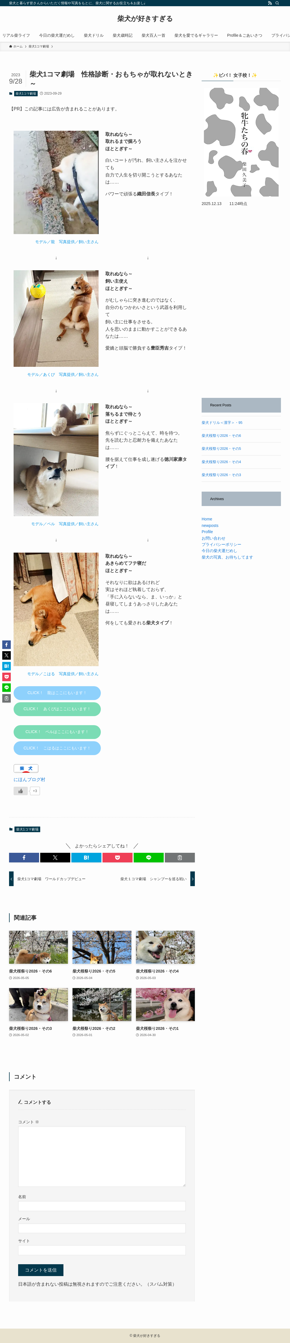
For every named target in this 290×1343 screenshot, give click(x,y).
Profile (207, 531)
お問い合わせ (213, 538)
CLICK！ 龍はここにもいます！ (57, 692)
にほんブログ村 (29, 779)
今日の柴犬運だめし (219, 550)
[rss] (270, 3)
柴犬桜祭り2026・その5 (221, 449)
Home (207, 519)
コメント (28, 1122)
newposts (210, 525)
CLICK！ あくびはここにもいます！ (57, 709)
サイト (24, 1241)
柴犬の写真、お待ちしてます (227, 557)
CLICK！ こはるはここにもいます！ (57, 748)
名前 (22, 1196)
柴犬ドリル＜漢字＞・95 (222, 423)
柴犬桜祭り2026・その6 (221, 436)
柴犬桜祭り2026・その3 (221, 475)
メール (24, 1218)
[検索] (277, 3)
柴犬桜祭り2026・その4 (221, 462)
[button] (24, 857)
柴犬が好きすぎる (145, 18)
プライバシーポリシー (221, 544)
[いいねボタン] (21, 791)
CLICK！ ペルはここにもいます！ (57, 731)
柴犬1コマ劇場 (26, 93)
